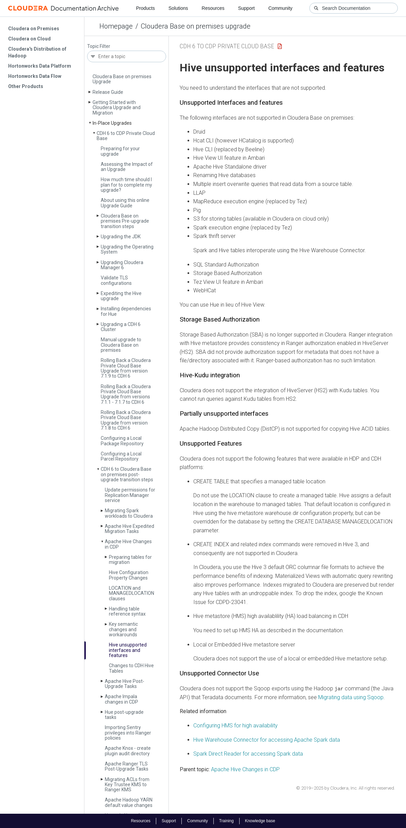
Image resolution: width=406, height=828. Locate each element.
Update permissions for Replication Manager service (130, 495)
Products (145, 8)
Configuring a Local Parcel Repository (121, 456)
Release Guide (108, 92)
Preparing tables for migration (130, 559)
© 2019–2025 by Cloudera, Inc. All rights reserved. (345, 788)
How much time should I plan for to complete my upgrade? (126, 185)
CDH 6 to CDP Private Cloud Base (126, 136)
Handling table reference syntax (127, 611)
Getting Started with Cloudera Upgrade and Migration (117, 108)
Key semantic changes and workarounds (123, 629)
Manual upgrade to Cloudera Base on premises (121, 345)
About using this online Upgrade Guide (125, 202)
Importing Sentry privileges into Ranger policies (128, 733)
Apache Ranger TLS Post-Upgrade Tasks (126, 766)
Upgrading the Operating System (127, 249)
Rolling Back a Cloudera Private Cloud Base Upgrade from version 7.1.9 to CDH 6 (126, 368)
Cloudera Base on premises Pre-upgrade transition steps (125, 221)
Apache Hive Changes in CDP (128, 544)
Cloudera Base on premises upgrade (195, 26)
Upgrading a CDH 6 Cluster (121, 327)
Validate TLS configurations (116, 280)
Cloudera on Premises (33, 28)
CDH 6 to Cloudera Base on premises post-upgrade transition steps (127, 474)
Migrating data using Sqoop (351, 697)
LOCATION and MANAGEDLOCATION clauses (131, 593)
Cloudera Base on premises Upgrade (122, 79)
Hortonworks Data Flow (34, 76)
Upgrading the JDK (121, 236)
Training (226, 820)
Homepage (116, 26)
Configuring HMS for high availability (235, 725)
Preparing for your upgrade (120, 151)
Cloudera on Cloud (29, 38)
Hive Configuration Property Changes (128, 575)
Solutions (178, 8)
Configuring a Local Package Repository (122, 440)
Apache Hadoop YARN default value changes (128, 802)
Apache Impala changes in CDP (121, 699)
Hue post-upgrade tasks (124, 714)
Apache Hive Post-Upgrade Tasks (124, 683)
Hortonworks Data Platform (39, 66)
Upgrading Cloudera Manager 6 (122, 265)
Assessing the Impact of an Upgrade (127, 166)
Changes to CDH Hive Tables (131, 668)
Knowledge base (260, 820)
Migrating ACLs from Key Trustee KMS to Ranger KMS (127, 785)
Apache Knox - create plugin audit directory (128, 750)
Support (246, 8)
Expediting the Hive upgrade (121, 296)
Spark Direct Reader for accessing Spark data (248, 754)
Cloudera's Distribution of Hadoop (37, 52)
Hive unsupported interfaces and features (128, 650)
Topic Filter (98, 46)
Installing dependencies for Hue (126, 311)
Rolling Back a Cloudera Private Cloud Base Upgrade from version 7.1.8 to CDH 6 (126, 420)
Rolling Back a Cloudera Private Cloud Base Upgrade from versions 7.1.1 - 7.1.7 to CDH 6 (126, 394)
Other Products (25, 86)
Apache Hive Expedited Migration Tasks (129, 528)
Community (281, 8)
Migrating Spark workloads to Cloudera (129, 513)
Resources (213, 8)
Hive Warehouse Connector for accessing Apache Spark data (266, 739)
